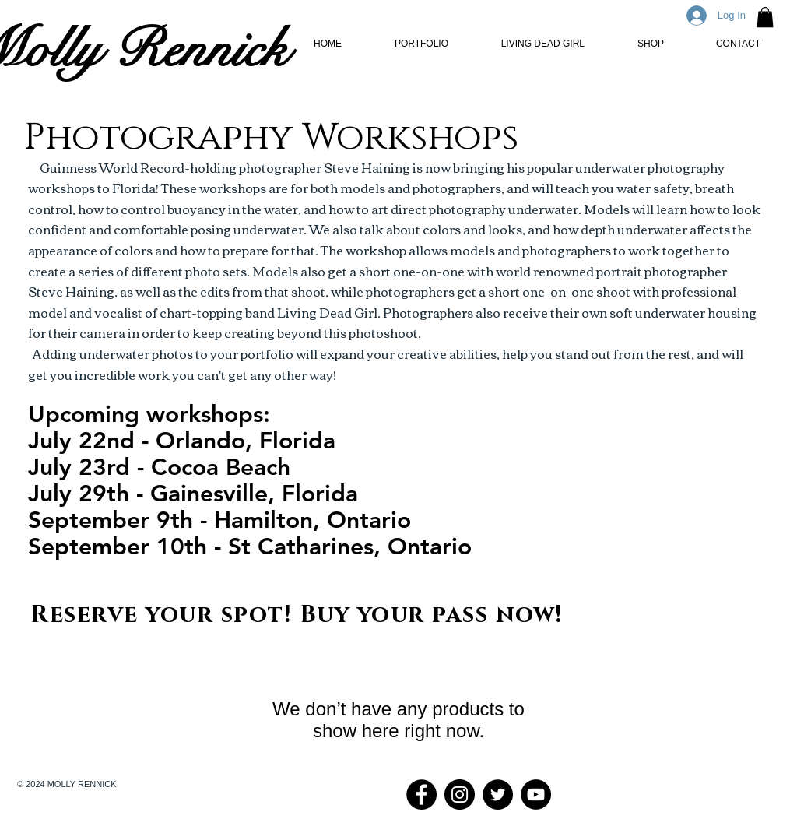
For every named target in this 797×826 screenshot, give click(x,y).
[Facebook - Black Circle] (421, 794)
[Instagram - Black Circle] (459, 794)
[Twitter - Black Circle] (498, 794)
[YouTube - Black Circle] (536, 794)
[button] (765, 17)
